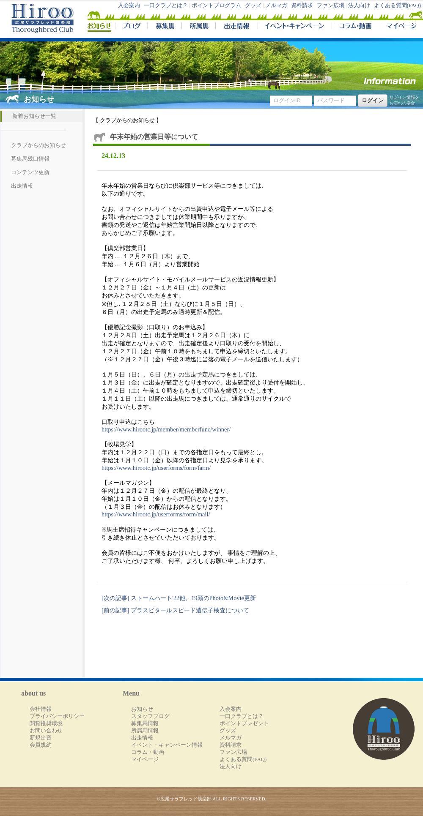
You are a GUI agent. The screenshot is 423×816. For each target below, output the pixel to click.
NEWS (100, 27)
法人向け (231, 767)
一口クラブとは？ (166, 5)
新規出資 (41, 738)
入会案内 (129, 5)
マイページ (400, 27)
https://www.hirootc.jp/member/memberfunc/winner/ (166, 429)
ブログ (131, 27)
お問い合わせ (46, 731)
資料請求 (302, 5)
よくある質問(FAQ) (397, 5)
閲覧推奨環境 (46, 723)
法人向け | (361, 5)
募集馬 (164, 27)
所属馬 (198, 27)
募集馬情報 (145, 723)
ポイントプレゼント (244, 723)
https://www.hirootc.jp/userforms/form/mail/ (156, 514)
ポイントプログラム (216, 5)
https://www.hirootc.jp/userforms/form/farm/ (156, 467)
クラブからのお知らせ (38, 145)
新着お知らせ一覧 (34, 116)
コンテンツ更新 (30, 172)
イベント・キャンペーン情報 (167, 745)
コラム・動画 (356, 27)
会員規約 (41, 745)
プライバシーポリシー (57, 716)
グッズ (253, 5)
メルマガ (276, 5)
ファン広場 (330, 5)
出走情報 (236, 27)
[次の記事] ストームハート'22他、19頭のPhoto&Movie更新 (179, 598)
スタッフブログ (150, 716)
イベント (295, 27)
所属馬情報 (145, 731)
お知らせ (142, 709)
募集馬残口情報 (30, 159)
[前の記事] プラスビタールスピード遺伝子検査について (175, 610)
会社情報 (41, 709)
